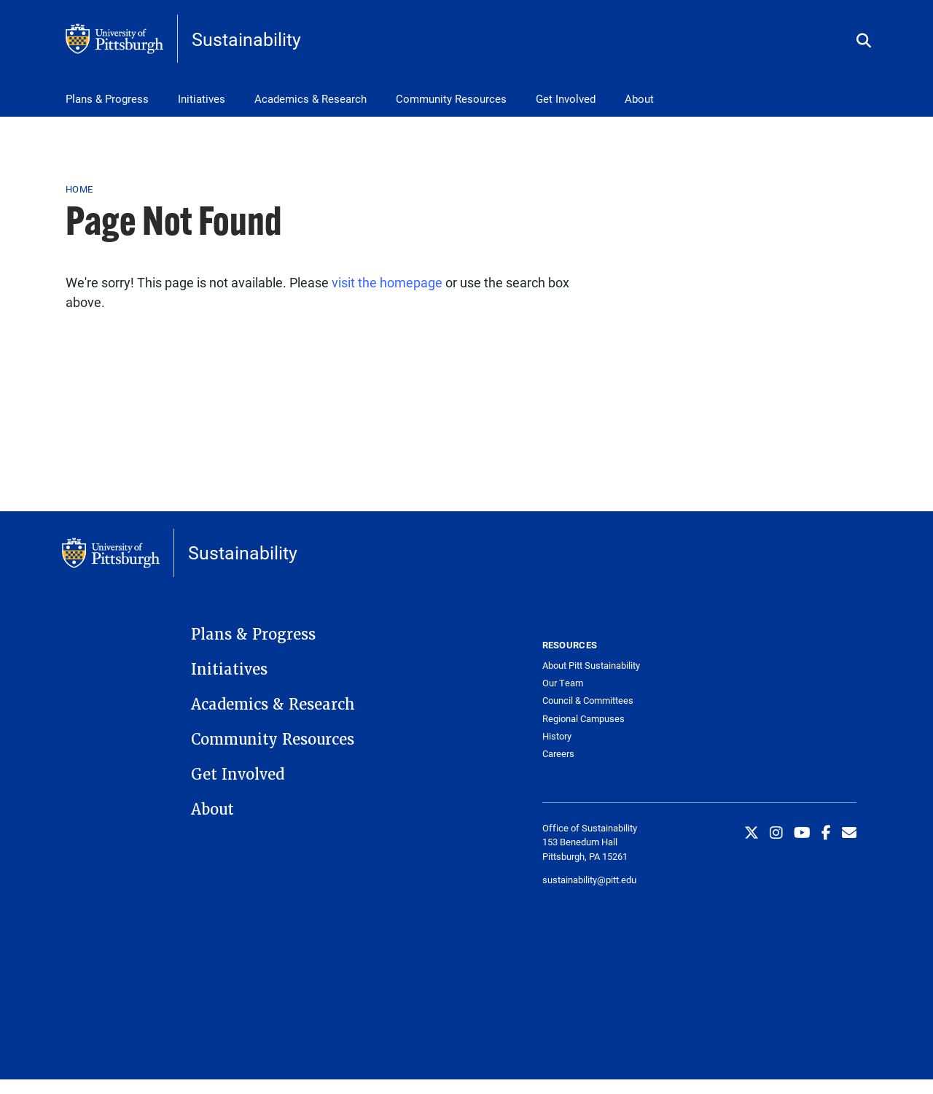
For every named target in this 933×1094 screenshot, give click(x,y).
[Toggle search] (863, 41)
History (556, 736)
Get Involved (566, 98)
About (639, 98)
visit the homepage (387, 282)
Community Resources (451, 98)
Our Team (562, 683)
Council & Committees (587, 700)
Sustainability (246, 39)
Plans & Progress (107, 98)
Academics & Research (310, 98)
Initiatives (201, 98)
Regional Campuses (583, 719)
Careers (558, 754)
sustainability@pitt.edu (589, 879)
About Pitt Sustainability (591, 665)
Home (79, 188)
